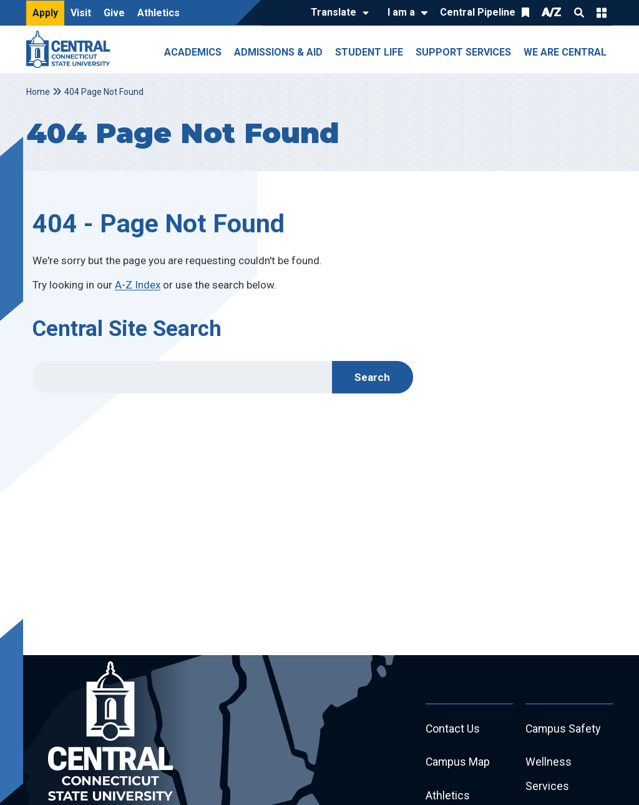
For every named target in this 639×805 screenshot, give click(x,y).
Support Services (463, 52)
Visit (81, 13)
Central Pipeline (477, 12)
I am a (401, 12)
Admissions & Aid (278, 52)
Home (38, 92)
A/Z (552, 12)
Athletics (158, 13)
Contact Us (453, 729)
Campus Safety (563, 729)
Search (579, 12)
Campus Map (458, 762)
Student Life (369, 52)
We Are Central (565, 52)
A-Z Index (137, 285)
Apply (45, 13)
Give (114, 13)
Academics (193, 52)
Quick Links (601, 12)
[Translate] (337, 13)
